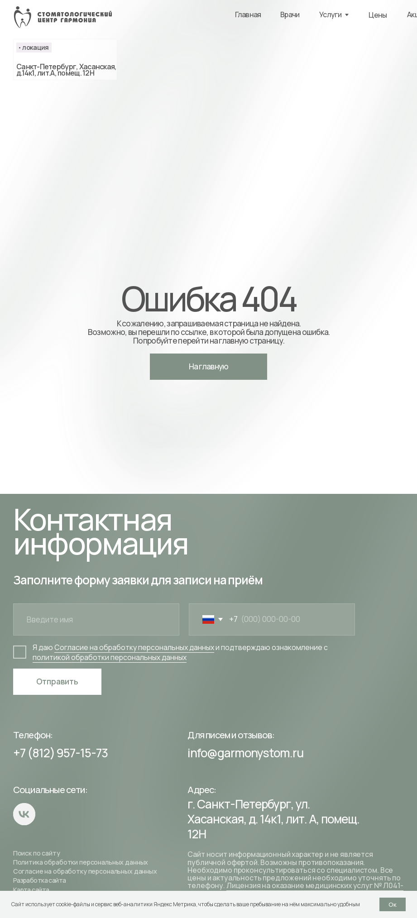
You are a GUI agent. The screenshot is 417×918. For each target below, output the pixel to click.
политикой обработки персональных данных (110, 657)
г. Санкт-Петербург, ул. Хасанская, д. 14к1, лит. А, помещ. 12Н (273, 819)
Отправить (57, 681)
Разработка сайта (39, 880)
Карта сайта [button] (31, 889)
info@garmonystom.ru (245, 753)
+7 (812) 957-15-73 (60, 753)
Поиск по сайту (36, 853)
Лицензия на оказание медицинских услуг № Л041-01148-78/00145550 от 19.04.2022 (295, 889)
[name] (96, 619)
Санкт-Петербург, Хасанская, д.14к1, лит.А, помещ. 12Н (66, 70)
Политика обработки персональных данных (81, 862)
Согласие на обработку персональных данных (85, 871)
